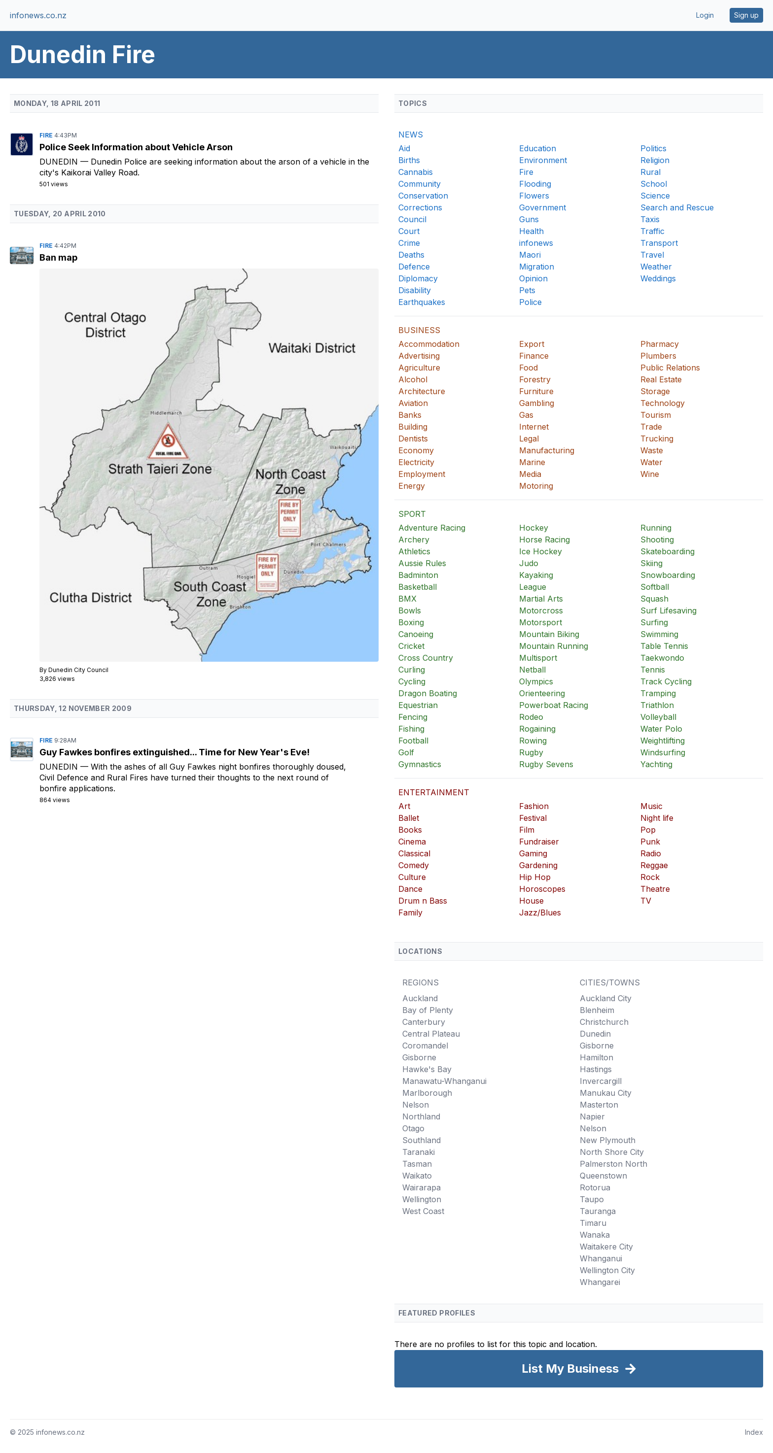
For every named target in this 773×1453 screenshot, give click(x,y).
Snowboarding (667, 575)
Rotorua (595, 1187)
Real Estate (661, 379)
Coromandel (425, 1045)
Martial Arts (541, 599)
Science (655, 196)
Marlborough (427, 1093)
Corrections (420, 207)
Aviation (413, 403)
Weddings (658, 278)
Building (412, 427)
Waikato (417, 1176)
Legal (529, 438)
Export (531, 344)
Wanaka (595, 1235)
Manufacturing (546, 450)
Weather (656, 266)
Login (705, 15)
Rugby (531, 752)
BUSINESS (419, 330)
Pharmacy (659, 344)
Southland (421, 1140)
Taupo (592, 1199)
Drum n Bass (422, 901)
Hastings (596, 1069)
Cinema (412, 841)
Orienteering (542, 693)
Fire (46, 135)
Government (542, 207)
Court (409, 231)
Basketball (417, 587)
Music (651, 806)
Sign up (746, 15)
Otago (413, 1128)
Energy (411, 486)
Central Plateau (431, 1034)
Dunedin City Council (78, 670)
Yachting (656, 764)
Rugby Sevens (546, 764)
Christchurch (604, 1022)
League (532, 587)
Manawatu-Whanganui (444, 1081)
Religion (654, 160)
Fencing (412, 717)
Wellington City (607, 1270)
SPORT (412, 514)
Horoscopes (542, 889)
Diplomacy (418, 278)
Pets (527, 290)
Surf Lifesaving (668, 610)
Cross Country (425, 658)
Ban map (58, 257)
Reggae (654, 865)
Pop (648, 830)
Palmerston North (613, 1164)
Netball (532, 670)
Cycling (411, 681)
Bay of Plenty (427, 1010)
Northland (421, 1116)
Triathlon (657, 705)
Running (655, 528)
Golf (406, 752)
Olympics (536, 681)
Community (419, 184)
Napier (592, 1116)
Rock (650, 877)
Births (409, 160)
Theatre (655, 889)
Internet (534, 427)
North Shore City (612, 1152)
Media (530, 474)
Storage (655, 391)
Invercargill (601, 1081)
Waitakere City (606, 1246)
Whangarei (600, 1282)
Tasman (417, 1164)
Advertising (419, 356)
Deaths (411, 255)
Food (528, 367)
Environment (543, 160)
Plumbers (658, 356)
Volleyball (658, 717)
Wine (649, 474)
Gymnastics (419, 764)
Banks (410, 415)
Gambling (536, 403)
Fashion (534, 806)
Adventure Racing (431, 528)
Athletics (414, 551)
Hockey (533, 528)
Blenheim (597, 1010)
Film (526, 830)
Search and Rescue (677, 207)
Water (651, 462)
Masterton (599, 1105)
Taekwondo (662, 658)
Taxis (650, 219)
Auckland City (606, 998)
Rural (650, 172)
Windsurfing (662, 752)
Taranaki (418, 1152)
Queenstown (603, 1176)
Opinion (533, 278)
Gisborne (419, 1057)
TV (645, 901)
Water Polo (661, 729)
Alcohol (412, 379)
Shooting (657, 539)
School (653, 184)
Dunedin (59, 162)
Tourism (655, 415)
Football (413, 740)
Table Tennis (664, 646)
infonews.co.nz (38, 15)
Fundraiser (539, 841)
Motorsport (540, 622)
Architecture (421, 391)
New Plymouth (607, 1140)
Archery (413, 539)
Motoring (536, 486)
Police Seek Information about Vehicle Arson (136, 147)
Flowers (534, 196)
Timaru (593, 1223)
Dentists (413, 438)
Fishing (411, 729)
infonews (536, 243)
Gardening (538, 865)
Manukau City (606, 1093)
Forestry (535, 379)
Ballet (408, 818)
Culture (412, 877)
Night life (656, 818)
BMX (407, 599)
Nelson (415, 1105)
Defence (414, 266)
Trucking (656, 438)
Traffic (652, 231)
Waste (651, 450)
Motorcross (541, 610)
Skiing (651, 563)
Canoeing (415, 634)
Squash (654, 599)
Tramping (658, 693)
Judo (528, 563)
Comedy (413, 865)
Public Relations (670, 367)
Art (404, 806)
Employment (421, 474)
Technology (662, 403)
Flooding (535, 184)
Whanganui (601, 1258)
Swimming (659, 634)
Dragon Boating (427, 693)
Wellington (421, 1199)
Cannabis (415, 172)
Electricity (416, 462)
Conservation (423, 196)
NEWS (410, 134)
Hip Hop (535, 877)
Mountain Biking (549, 634)
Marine (532, 462)
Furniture (536, 391)
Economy (416, 450)
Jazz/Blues (540, 912)
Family (410, 912)
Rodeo (531, 717)
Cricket (411, 646)
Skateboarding (667, 551)
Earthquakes (421, 302)
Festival (533, 818)
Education (537, 148)
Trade (651, 427)
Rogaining (537, 729)
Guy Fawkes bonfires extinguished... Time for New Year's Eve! (174, 752)
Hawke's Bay (427, 1069)
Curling (411, 670)
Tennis (652, 670)
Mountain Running (553, 646)
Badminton (418, 575)
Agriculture (419, 367)
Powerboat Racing (553, 705)
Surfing (654, 622)
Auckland (420, 998)
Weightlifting (662, 740)
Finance (534, 356)
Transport (659, 243)
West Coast (423, 1211)
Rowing (533, 740)
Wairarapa (421, 1187)
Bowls (409, 610)
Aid (404, 148)
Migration (536, 266)
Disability (414, 290)
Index (754, 1432)
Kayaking (536, 575)
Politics (653, 148)
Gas (526, 415)
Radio (650, 853)
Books (410, 830)
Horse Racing (544, 539)
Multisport (538, 658)
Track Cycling (666, 681)
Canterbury (423, 1022)
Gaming (533, 853)
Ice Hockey (540, 551)
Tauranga (598, 1211)
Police (530, 302)
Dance (410, 889)
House (531, 901)
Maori (530, 255)
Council (412, 219)
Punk (650, 841)
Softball (654, 587)
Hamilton (596, 1057)
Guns (529, 219)
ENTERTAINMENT (433, 792)
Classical (414, 853)
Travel (652, 255)
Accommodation (428, 344)
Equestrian (418, 705)
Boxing (411, 622)
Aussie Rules (422, 563)
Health (531, 231)
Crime (409, 243)
